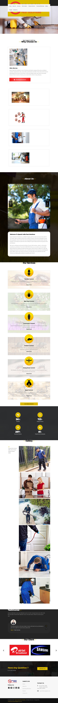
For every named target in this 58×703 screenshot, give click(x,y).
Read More (29, 284)
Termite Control (29, 279)
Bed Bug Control (29, 301)
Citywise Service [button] (32, 6)
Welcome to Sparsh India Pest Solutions (22, 234)
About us (14, 6)
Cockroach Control (29, 323)
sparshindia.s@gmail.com (45, 690)
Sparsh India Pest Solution (20, 699)
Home (10, 6)
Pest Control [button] (24, 6)
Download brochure (20, 79)
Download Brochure (40, 6)
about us (24, 686)
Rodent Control (29, 345)
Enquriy (10, 9)
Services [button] (19, 6)
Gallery (46, 6)
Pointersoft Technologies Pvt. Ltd (15, 701)
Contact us (15, 9)
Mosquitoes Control (29, 368)
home (24, 683)
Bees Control (29, 390)
